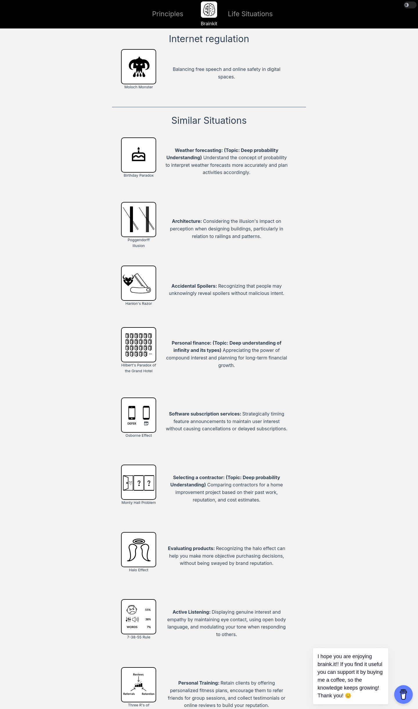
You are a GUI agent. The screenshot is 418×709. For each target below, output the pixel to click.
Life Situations (250, 14)
